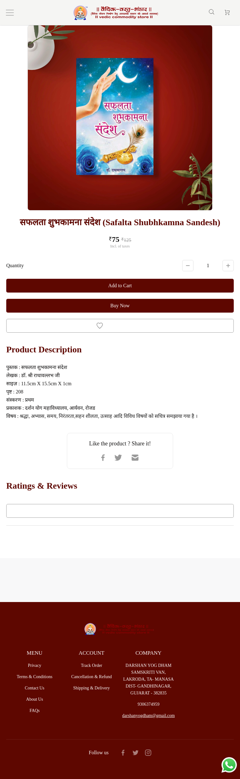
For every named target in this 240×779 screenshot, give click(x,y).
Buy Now (120, 305)
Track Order (91, 665)
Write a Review (120, 511)
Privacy (34, 665)
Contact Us (34, 688)
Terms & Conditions (34, 676)
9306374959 (148, 704)
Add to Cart (120, 285)
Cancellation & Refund (91, 676)
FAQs (34, 710)
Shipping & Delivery (91, 688)
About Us (34, 699)
